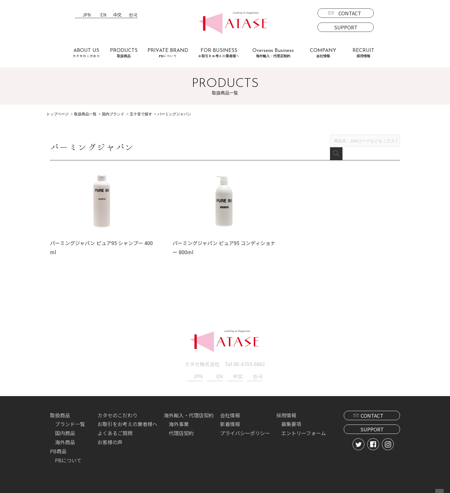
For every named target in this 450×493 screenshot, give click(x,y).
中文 (117, 15)
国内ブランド (113, 114)
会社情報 (230, 412)
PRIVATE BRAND (167, 53)
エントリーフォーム (303, 430)
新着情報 (230, 421)
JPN (86, 15)
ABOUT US (86, 53)
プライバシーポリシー (245, 430)
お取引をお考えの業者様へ (128, 421)
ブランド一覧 (70, 421)
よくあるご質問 (115, 430)
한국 (133, 15)
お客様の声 (110, 439)
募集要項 (291, 421)
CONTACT (349, 13)
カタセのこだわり (118, 412)
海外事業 (179, 421)
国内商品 (65, 430)
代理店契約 (181, 430)
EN (103, 15)
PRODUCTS (123, 53)
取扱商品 (60, 412)
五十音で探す (141, 114)
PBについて (68, 457)
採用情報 (286, 412)
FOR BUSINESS (218, 53)
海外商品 (65, 439)
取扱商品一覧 (85, 114)
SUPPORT (346, 27)
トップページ (57, 114)
